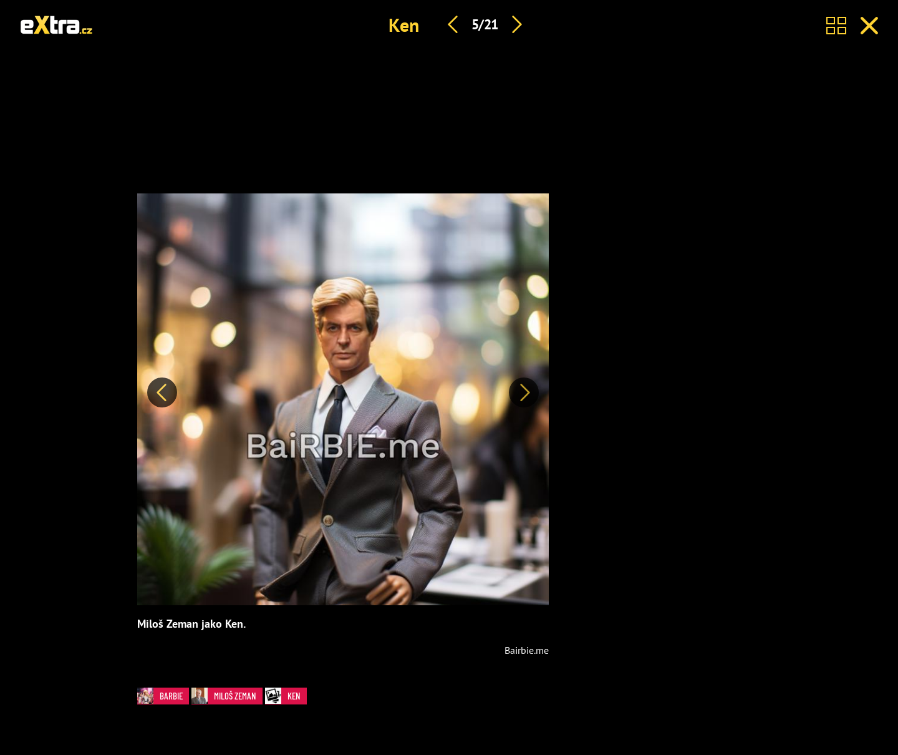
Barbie (160, 696)
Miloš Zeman (223, 696)
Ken (404, 24)
